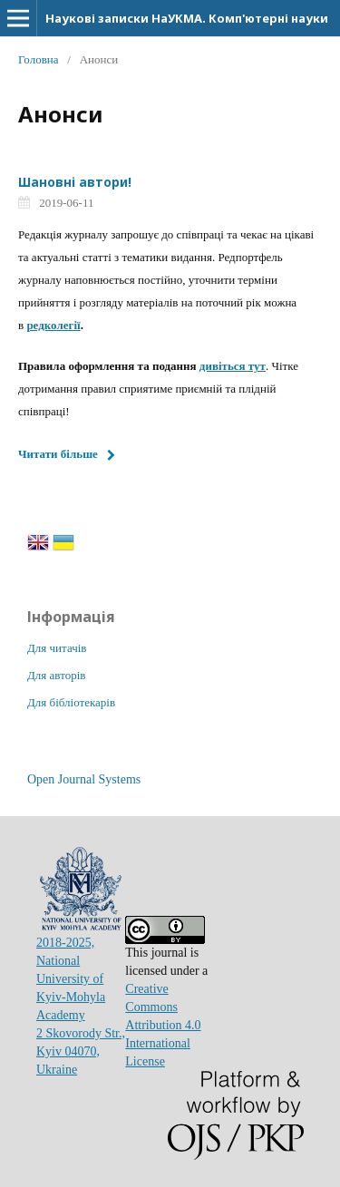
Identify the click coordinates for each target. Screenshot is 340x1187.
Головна (38, 59)
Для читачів (56, 648)
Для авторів (56, 675)
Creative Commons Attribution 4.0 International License (162, 1025)
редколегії (53, 325)
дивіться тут (232, 366)
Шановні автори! (74, 181)
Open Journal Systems (84, 779)
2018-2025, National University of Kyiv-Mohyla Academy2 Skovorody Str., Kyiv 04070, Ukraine (80, 978)
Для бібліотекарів (71, 702)
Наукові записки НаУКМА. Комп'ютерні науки (186, 18)
